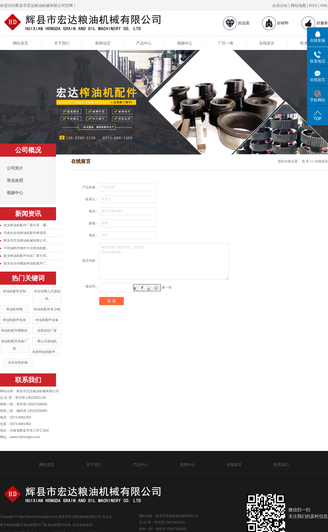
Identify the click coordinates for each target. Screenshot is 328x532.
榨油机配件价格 (59, 525)
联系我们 (281, 464)
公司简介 (15, 168)
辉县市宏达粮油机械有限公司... (26, 240)
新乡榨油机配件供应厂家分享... (26, 256)
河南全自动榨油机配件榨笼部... (26, 233)
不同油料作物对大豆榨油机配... (26, 248)
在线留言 (266, 43)
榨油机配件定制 (14, 291)
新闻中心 (187, 464)
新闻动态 (102, 43)
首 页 (305, 161)
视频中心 (184, 43)
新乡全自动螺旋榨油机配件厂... (26, 263)
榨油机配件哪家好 (14, 330)
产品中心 (143, 43)
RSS (313, 5)
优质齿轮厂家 (47, 330)
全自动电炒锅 (18, 362)
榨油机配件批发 (14, 320)
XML (324, 5)
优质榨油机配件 (43, 352)
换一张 (167, 287)
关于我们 (61, 43)
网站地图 (298, 5)
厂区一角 (225, 43)
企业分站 (280, 5)
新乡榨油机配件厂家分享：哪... (26, 225)
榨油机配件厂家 (35, 525)
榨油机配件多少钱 (47, 309)
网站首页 (20, 43)
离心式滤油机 (47, 341)
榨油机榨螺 (14, 309)
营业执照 (15, 180)
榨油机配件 (15, 525)
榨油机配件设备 (47, 320)
